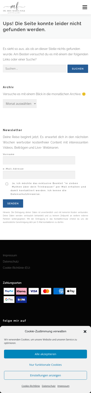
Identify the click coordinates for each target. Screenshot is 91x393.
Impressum (63, 386)
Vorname (39, 157)
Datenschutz (49, 386)
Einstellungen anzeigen (45, 375)
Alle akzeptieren (45, 354)
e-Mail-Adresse (39, 172)
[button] (85, 331)
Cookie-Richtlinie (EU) (16, 267)
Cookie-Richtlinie (31, 386)
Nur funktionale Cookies (45, 365)
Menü (84, 7)
